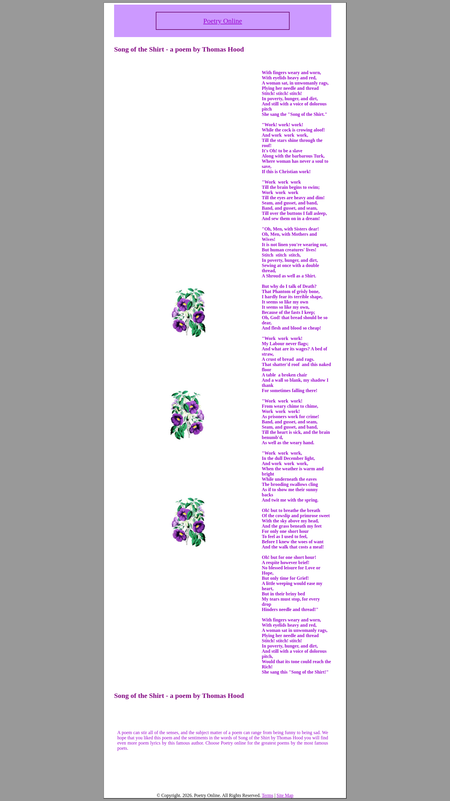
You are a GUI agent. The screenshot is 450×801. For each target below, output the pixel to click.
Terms (267, 795)
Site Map (285, 795)
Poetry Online (222, 21)
